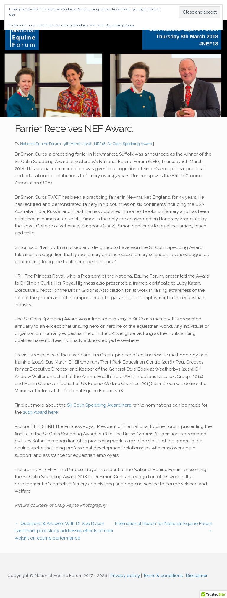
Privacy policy (125, 575)
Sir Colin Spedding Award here (99, 405)
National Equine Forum (40, 143)
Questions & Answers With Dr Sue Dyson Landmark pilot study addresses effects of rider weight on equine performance (64, 531)
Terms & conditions (163, 575)
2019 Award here (40, 412)
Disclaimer (196, 575)
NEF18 (100, 143)
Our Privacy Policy (120, 25)
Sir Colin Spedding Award (129, 143)
